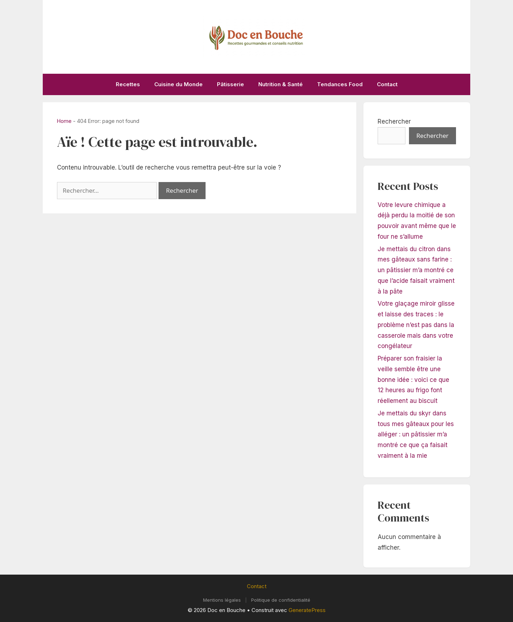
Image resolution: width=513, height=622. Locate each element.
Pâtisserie (230, 84)
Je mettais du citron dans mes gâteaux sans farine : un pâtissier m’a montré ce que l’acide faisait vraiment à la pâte (416, 270)
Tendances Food (340, 84)
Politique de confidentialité (280, 600)
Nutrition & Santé (280, 84)
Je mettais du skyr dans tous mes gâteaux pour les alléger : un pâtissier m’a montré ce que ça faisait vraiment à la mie (416, 434)
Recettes (128, 84)
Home (64, 121)
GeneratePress (307, 610)
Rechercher (394, 121)
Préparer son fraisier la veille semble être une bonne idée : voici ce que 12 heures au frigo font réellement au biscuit (413, 379)
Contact (387, 84)
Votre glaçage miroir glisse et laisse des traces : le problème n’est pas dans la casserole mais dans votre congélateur (416, 324)
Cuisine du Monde (178, 84)
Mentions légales (222, 600)
